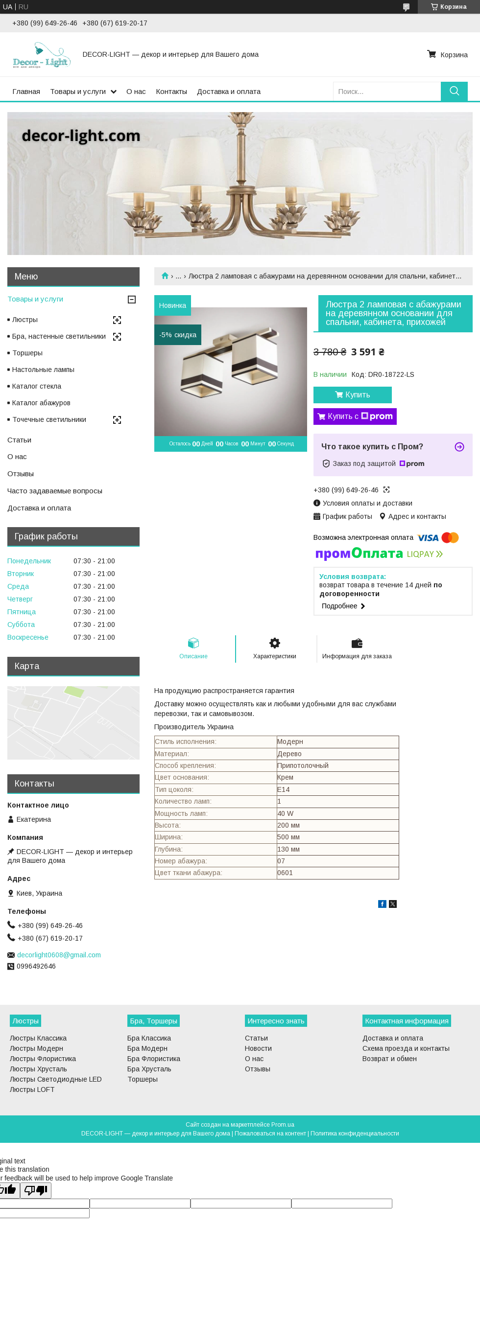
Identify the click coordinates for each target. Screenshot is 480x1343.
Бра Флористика (153, 1059)
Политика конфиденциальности (355, 1133)
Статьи (19, 440)
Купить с (360, 416)
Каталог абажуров (41, 403)
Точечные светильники (49, 419)
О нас (136, 91)
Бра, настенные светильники (59, 336)
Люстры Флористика (43, 1059)
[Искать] (454, 91)
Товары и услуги (78, 91)
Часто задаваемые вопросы (54, 490)
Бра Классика (149, 1038)
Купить (357, 395)
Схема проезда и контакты (406, 1048)
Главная (26, 91)
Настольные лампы (43, 369)
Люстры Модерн (36, 1048)
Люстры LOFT (32, 1089)
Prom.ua (282, 1124)
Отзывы (20, 473)
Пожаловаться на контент (270, 1133)
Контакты (171, 91)
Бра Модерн (147, 1048)
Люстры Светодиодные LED (56, 1079)
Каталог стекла (36, 386)
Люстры (25, 320)
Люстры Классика (38, 1038)
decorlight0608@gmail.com (59, 955)
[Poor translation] (35, 1190)
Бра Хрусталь (149, 1069)
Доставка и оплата (229, 91)
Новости (258, 1048)
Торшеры (27, 353)
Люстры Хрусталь (38, 1069)
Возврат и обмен (389, 1059)
